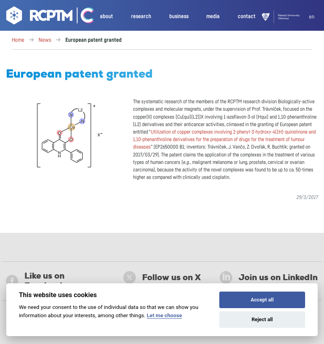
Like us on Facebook (35, 281)
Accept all (262, 300)
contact (246, 16)
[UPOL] (285, 17)
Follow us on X (162, 277)
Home (18, 40)
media (213, 16)
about (106, 16)
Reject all (262, 319)
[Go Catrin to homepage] (84, 17)
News (45, 40)
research (141, 16)
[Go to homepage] (38, 17)
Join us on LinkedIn (269, 277)
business (179, 16)
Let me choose (164, 315)
